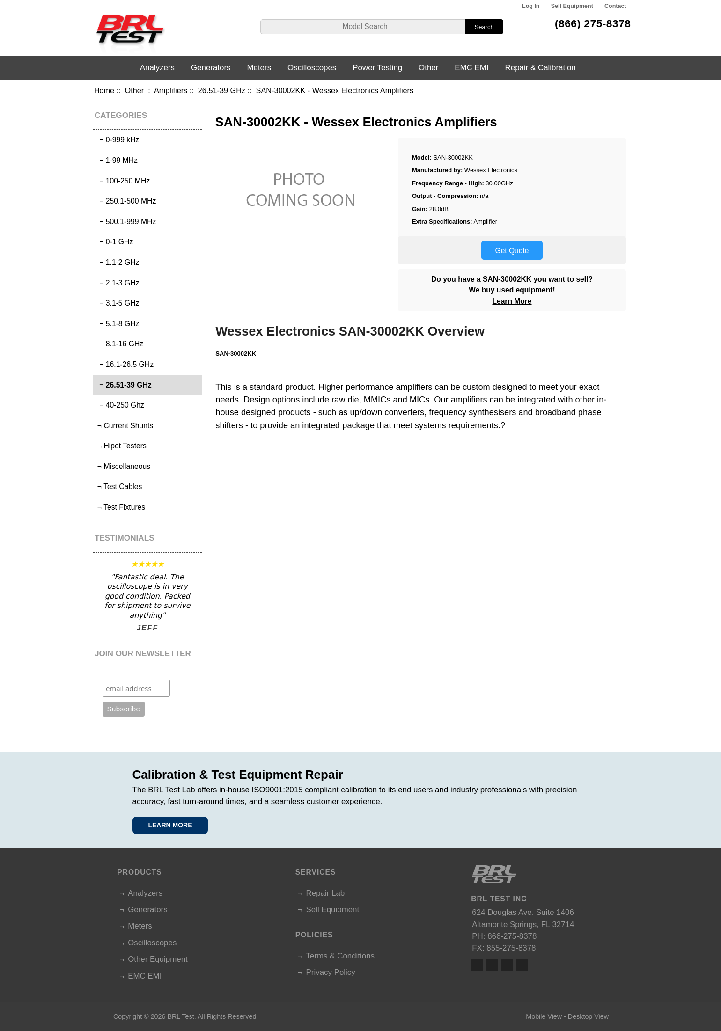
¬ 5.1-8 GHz (118, 324)
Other (134, 90)
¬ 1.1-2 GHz (118, 262)
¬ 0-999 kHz (118, 140)
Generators (211, 67)
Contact (615, 6)
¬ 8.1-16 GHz (120, 344)
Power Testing (377, 67)
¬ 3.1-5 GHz (118, 303)
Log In (530, 6)
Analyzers (157, 67)
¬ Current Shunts (125, 426)
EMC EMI (471, 67)
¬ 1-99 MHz (117, 160)
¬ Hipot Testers (121, 446)
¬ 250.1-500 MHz (126, 201)
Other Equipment (158, 959)
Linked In (507, 965)
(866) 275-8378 (593, 23)
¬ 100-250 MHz (123, 181)
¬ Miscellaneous (123, 466)
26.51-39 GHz (221, 90)
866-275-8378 (512, 936)
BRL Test (180, 1016)
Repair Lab (325, 893)
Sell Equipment (572, 6)
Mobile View (544, 1016)
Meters (259, 67)
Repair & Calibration (540, 67)
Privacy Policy (330, 972)
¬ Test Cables (119, 486)
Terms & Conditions (340, 955)
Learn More (511, 301)
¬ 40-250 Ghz (120, 405)
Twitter (492, 965)
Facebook (477, 965)
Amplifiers (170, 90)
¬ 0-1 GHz (114, 242)
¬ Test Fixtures (121, 507)
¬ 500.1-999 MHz (126, 222)
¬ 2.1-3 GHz (118, 283)
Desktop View (588, 1016)
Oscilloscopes (311, 67)
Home (104, 90)
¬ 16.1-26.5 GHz (125, 364)
